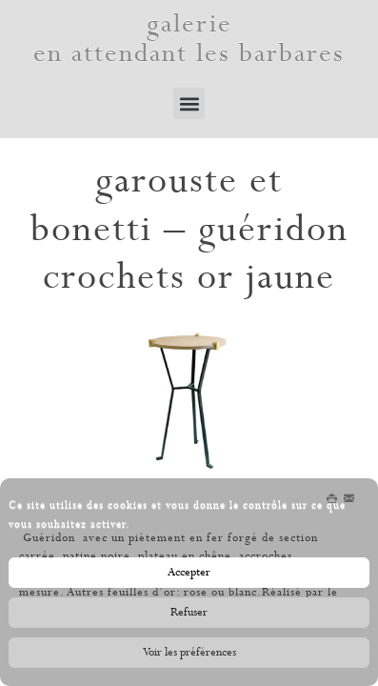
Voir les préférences (189, 656)
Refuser (189, 616)
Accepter (189, 576)
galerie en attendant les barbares (189, 39)
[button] (189, 103)
